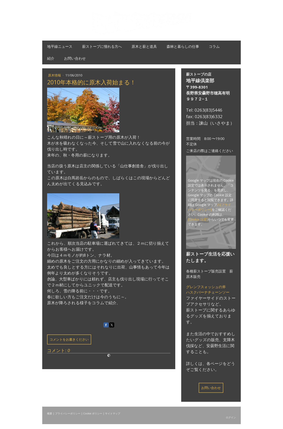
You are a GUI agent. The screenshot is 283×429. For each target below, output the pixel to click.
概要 (49, 413)
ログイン (231, 417)
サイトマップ (112, 413)
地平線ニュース (59, 46)
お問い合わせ (75, 58)
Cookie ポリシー (92, 413)
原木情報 (55, 75)
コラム (214, 46)
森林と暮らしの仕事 (183, 46)
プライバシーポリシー (67, 413)
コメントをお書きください (69, 339)
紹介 (50, 58)
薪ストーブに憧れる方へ (102, 46)
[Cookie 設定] (198, 219)
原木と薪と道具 (144, 46)
